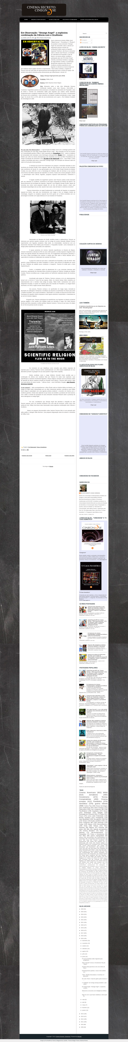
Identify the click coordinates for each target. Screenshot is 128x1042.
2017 (82, 933)
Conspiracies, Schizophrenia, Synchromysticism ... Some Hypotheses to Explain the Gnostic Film (96, 755)
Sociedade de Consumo (86, 814)
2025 (82, 911)
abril (83, 1002)
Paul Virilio (105, 851)
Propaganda (99, 817)
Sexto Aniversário (89, 887)
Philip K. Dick (94, 849)
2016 (82, 935)
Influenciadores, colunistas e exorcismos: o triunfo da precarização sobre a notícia (96, 777)
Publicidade (99, 816)
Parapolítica (93, 854)
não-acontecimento (97, 832)
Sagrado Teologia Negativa (100, 879)
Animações (82, 838)
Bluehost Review (84, 1040)
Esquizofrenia (82, 841)
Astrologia (83, 882)
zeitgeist (104, 872)
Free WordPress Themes (50, 1040)
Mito (88, 829)
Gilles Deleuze (99, 871)
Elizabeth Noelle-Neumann (94, 891)
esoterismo (83, 871)
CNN (91, 890)
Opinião (96, 874)
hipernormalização (83, 866)
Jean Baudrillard (84, 819)
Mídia (105, 792)
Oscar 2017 (100, 884)
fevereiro (84, 1007)
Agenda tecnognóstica (100, 829)
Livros (89, 816)
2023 (82, 917)
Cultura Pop (88, 806)
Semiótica (83, 804)
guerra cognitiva (94, 851)
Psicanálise (82, 834)
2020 (82, 925)
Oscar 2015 (93, 884)
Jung (87, 840)
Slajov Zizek (96, 887)
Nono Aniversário (99, 894)
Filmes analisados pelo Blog (89, 19)
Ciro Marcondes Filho (89, 876)
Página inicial (48, 455)
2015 (82, 938)
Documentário (90, 837)
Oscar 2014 (87, 895)
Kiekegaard (102, 864)
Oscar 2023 (103, 874)
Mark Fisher (87, 872)
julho (83, 954)
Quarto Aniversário (94, 897)
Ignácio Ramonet (86, 893)
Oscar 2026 (85, 897)
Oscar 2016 (91, 878)
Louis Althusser (99, 893)
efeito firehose (91, 889)
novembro (84, 943)
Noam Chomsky (93, 868)
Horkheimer (82, 847)
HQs (86, 848)
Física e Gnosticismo (41, 447)
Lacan (106, 876)
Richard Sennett (102, 868)
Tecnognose (97, 819)
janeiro (84, 1010)
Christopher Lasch (94, 866)
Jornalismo (93, 795)
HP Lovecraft (95, 859)
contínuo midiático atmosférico (95, 880)
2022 (82, 919)
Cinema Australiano (99, 852)
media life (81, 870)
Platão (92, 856)
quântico (99, 856)
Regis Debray (88, 898)
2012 (82, 1019)
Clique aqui (82, 79)
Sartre (103, 863)
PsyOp (91, 862)
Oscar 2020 (94, 895)
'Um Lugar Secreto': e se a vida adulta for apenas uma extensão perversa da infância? (96, 711)
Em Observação (32, 447)
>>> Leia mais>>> (102, 559)
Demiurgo (101, 822)
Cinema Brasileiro (89, 831)
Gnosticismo (84, 797)
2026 (82, 909)
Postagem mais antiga (69, 455)
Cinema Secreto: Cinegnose (63, 1036)
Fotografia (102, 848)
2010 (82, 1024)
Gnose (105, 811)
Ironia (85, 826)
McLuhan (83, 894)
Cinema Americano (87, 792)
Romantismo (92, 847)
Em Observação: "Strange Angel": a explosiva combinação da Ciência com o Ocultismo (44, 34)
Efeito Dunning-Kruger (89, 883)
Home (26, 19)
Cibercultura (83, 809)
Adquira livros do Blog (38, 19)
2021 (82, 922)
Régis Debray (96, 898)
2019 (82, 927)
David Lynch (100, 876)
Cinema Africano (104, 866)
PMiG (96, 870)
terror (80, 840)
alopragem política (83, 889)
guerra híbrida (101, 804)
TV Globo (101, 814)
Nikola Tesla (86, 884)
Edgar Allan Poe (84, 891)
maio (83, 999)
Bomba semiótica (84, 817)
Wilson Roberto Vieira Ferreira (90, 493)
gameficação (98, 901)
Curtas (81, 824)
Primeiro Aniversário (97, 886)
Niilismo (91, 827)
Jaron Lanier (89, 874)
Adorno (90, 824)
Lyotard (106, 893)
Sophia (92, 841)
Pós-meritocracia (88, 879)
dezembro (84, 940)
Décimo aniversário (104, 890)
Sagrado (100, 841)
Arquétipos (95, 811)
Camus (101, 882)
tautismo (81, 837)
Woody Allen (103, 887)
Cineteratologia (86, 852)
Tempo (85, 821)
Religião (100, 812)
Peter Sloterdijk (87, 886)
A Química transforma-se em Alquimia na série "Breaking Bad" (92, 306)
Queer (101, 897)
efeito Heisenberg (83, 849)
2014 (82, 1013)
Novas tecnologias (102, 806)
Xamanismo (82, 875)
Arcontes (101, 875)
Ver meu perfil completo (86, 514)
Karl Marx (82, 835)
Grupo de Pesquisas (93, 863)
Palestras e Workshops (70, 19)
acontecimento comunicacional (87, 864)
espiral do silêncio (87, 901)
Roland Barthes (103, 854)
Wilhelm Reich (82, 880)
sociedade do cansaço (91, 875)
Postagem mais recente (27, 455)
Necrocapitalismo (83, 868)
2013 (82, 1016)
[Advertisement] (64, 26)
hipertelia (91, 871)
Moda (95, 858)
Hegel (80, 893)
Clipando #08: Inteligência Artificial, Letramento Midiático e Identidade (97, 645)
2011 (82, 1021)
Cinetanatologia (89, 870)
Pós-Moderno (83, 811)
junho (83, 956)
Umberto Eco (101, 862)
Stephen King (103, 898)
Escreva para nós (54, 19)
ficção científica (96, 821)
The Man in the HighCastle (51, 158)
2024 (82, 914)
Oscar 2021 (100, 895)
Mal (106, 819)
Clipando (81, 874)
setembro (84, 948)
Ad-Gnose (84, 859)
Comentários (84, 42)
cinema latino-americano (89, 845)
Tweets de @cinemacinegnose (87, 786)
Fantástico (97, 801)
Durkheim (96, 890)
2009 (82, 1027)
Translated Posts (96, 844)
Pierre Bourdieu (96, 872)
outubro (84, 946)
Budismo (89, 882)
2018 (82, 930)
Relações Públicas (84, 844)
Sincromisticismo (102, 824)
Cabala (102, 845)
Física (80, 848)
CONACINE (95, 882)
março (84, 1005)
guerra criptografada (97, 835)
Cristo (90, 843)
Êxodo (60, 155)
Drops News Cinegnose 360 (90, 855)
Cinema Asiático (100, 843)
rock (88, 890)
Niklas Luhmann (90, 894)
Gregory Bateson (100, 883)
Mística (84, 862)
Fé (86, 856)
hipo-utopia (94, 848)
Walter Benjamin (91, 860)
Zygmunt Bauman (103, 870)
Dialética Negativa (86, 867)
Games (89, 858)
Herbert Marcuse (103, 860)
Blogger (51, 466)
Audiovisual (86, 807)
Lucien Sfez (83, 878)
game (106, 880)
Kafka (93, 893)
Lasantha (65, 1040)
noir (102, 889)
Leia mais (92, 615)
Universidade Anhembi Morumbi (96, 838)
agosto (84, 951)
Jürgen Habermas (100, 867)
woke (87, 902)
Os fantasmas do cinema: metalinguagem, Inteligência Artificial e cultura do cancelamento (97, 634)
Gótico (102, 831)
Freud (81, 816)
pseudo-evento (83, 854)
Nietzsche (102, 847)
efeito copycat (104, 858)
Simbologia (87, 812)
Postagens (83, 40)
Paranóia (101, 827)
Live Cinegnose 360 (97, 809)
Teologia (105, 844)
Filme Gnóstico (99, 807)
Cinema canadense (98, 840)
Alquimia (81, 832)
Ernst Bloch (103, 891)
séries (81, 829)
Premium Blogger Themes (74, 1040)
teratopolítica (81, 902)
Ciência (95, 826)
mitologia (97, 889)
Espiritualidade (101, 837)
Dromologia (81, 863)
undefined (87, 615)
